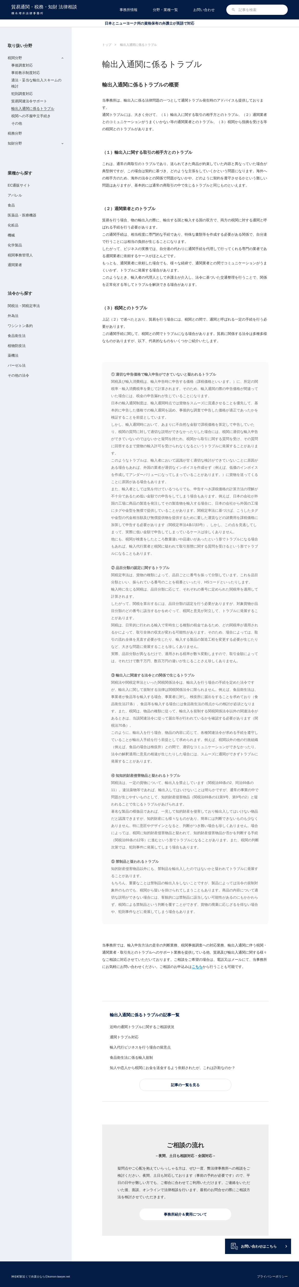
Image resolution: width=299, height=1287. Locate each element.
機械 (11, 235)
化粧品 (13, 225)
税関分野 (15, 58)
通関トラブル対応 (124, 1037)
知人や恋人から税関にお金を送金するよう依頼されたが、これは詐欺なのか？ (172, 1068)
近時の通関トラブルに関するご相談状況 (142, 1027)
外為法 (13, 316)
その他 (16, 123)
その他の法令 (18, 375)
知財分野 (15, 143)
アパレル (15, 195)
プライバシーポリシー (272, 1276)
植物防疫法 (17, 346)
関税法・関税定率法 (24, 306)
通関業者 (15, 265)
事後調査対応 (22, 65)
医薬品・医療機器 (22, 215)
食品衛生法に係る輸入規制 (131, 1057)
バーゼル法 (17, 365)
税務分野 (15, 133)
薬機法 (13, 355)
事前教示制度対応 (25, 73)
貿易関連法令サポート (29, 101)
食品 (11, 205)
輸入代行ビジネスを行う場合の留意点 (140, 1047)
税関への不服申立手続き (31, 116)
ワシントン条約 (20, 326)
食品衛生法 (17, 336)
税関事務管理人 (20, 255)
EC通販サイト (19, 185)
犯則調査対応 (22, 94)
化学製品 (15, 245)
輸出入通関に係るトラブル (32, 108)
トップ (106, 45)
